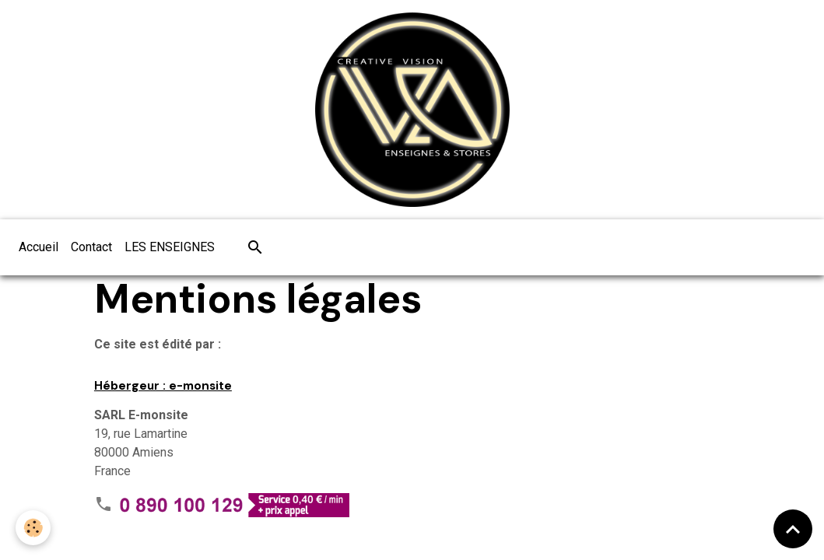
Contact (91, 247)
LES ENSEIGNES (169, 247)
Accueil (38, 247)
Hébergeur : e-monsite (163, 386)
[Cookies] (33, 527)
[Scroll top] (792, 528)
